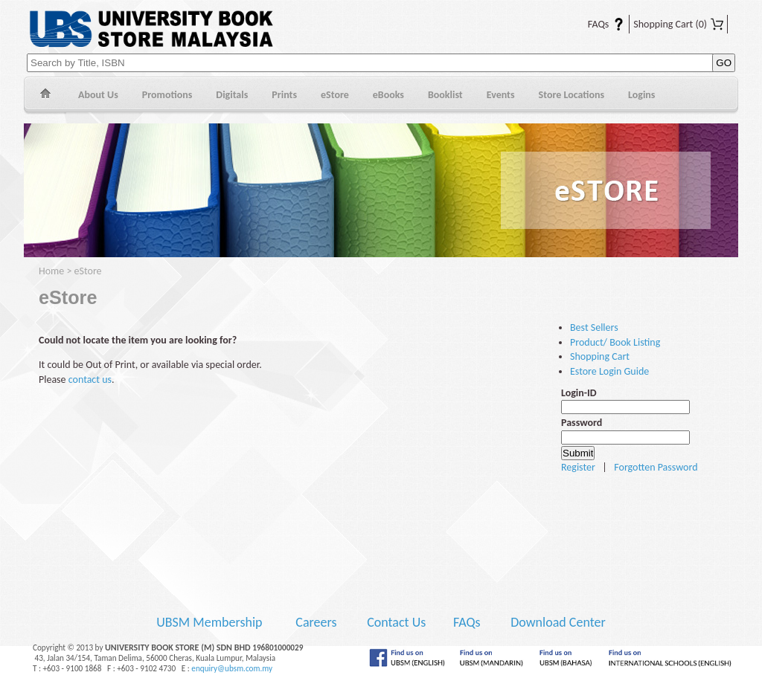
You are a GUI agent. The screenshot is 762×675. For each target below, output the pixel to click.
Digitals (232, 94)
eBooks (388, 94)
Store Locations (572, 94)
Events (501, 94)
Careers (315, 622)
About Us (98, 94)
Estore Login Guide (609, 371)
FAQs (597, 24)
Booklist (445, 94)
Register (578, 467)
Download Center (558, 622)
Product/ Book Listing (615, 342)
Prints (284, 94)
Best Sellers (594, 327)
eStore (335, 94)
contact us (90, 379)
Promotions (167, 94)
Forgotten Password (655, 467)
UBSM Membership (210, 622)
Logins (641, 94)
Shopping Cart (678, 24)
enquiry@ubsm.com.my (231, 668)
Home (45, 95)
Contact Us (398, 622)
